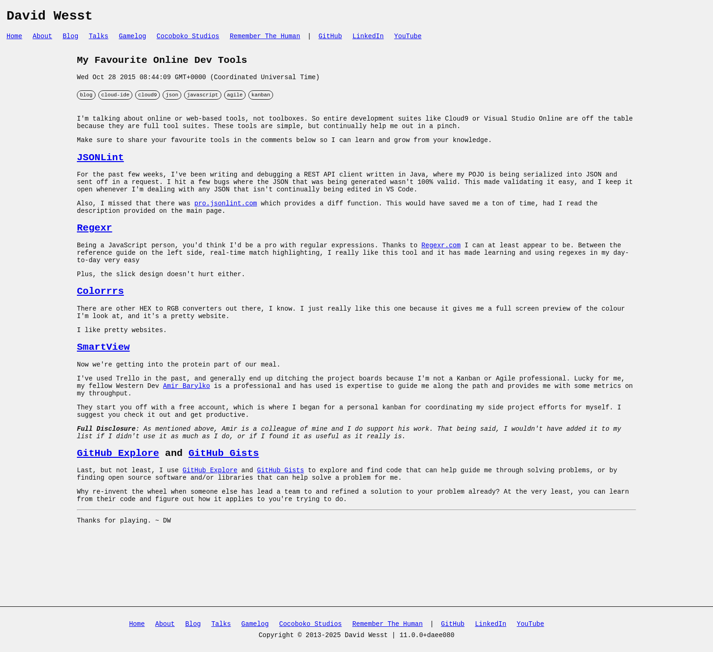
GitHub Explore (118, 505)
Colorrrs (100, 323)
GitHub (330, 39)
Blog (70, 39)
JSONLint (100, 172)
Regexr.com (440, 271)
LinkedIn (368, 39)
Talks (98, 39)
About (42, 39)
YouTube (408, 39)
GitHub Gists (223, 505)
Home (14, 39)
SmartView (103, 385)
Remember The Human (265, 39)
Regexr (94, 251)
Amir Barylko (186, 429)
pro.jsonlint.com (225, 224)
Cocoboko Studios (188, 39)
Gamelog (132, 39)
